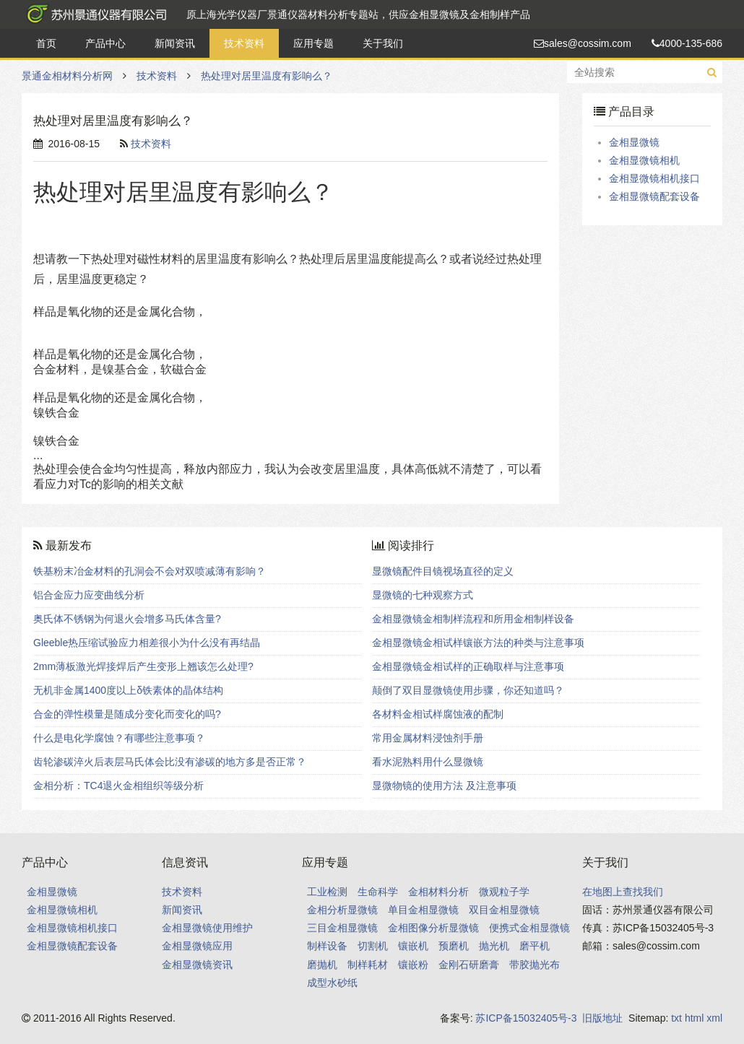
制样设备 (327, 946)
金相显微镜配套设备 (654, 196)
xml (714, 1018)
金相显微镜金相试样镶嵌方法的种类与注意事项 (478, 642)
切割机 (373, 946)
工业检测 (327, 891)
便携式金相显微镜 (529, 928)
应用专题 (313, 43)
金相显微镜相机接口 (654, 178)
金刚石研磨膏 (468, 964)
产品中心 (105, 43)
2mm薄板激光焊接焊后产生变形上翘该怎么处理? (143, 666)
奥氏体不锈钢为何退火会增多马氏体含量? (127, 619)
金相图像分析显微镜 (433, 928)
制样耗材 (367, 964)
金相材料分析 (438, 891)
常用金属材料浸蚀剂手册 (427, 738)
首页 (46, 43)
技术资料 (244, 43)
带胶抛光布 (534, 964)
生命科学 (378, 891)
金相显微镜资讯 (197, 964)
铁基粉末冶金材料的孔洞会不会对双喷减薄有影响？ (149, 571)
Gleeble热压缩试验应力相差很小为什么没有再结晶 (146, 642)
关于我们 (383, 43)
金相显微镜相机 (644, 160)
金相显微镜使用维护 (207, 928)
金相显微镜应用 (197, 946)
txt (676, 1018)
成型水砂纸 (332, 982)
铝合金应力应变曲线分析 (88, 595)
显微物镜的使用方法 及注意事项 (444, 785)
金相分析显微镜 (342, 909)
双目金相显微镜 (504, 909)
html (694, 1018)
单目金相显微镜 (423, 909)
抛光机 (494, 946)
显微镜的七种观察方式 (422, 595)
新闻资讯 (175, 43)
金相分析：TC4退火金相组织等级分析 (118, 785)
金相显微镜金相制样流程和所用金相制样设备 (473, 619)
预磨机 (453, 946)
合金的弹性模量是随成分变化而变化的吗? (127, 714)
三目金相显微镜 (342, 928)
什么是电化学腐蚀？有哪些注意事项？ (119, 738)
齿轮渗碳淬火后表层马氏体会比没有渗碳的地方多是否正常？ (169, 761)
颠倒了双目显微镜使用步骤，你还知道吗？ (468, 690)
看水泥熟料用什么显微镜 (427, 761)
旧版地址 (602, 1018)
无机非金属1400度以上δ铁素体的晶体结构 (128, 690)
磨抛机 (322, 964)
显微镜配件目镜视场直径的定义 (443, 571)
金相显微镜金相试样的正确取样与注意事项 (468, 666)
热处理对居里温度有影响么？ (266, 76)
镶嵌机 (413, 946)
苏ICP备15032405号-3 (525, 1018)
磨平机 (534, 946)
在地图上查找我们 (622, 891)
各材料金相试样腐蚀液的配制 (437, 714)
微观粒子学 (504, 891)
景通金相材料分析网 (94, 14)
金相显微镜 (634, 142)
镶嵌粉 (413, 964)
